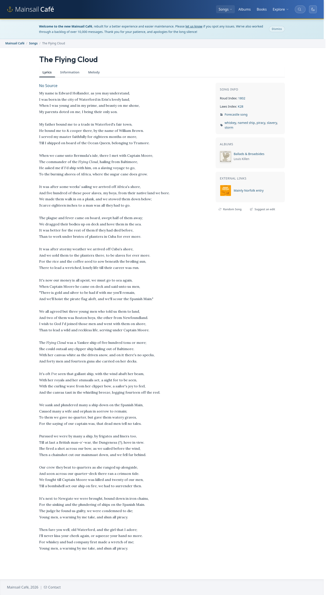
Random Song (230, 209)
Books (262, 9)
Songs (225, 9)
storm (229, 127)
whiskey (230, 123)
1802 (241, 98)
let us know (194, 26)
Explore (281, 9)
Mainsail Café (15, 43)
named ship (246, 123)
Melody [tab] (94, 72)
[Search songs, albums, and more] (300, 9)
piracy (260, 123)
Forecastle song (236, 114)
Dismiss (277, 29)
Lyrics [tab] (47, 72)
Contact (52, 587)
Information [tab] (70, 72)
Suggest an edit (262, 209)
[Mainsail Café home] (30, 9)
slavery (272, 123)
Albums (244, 9)
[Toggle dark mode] (313, 9)
